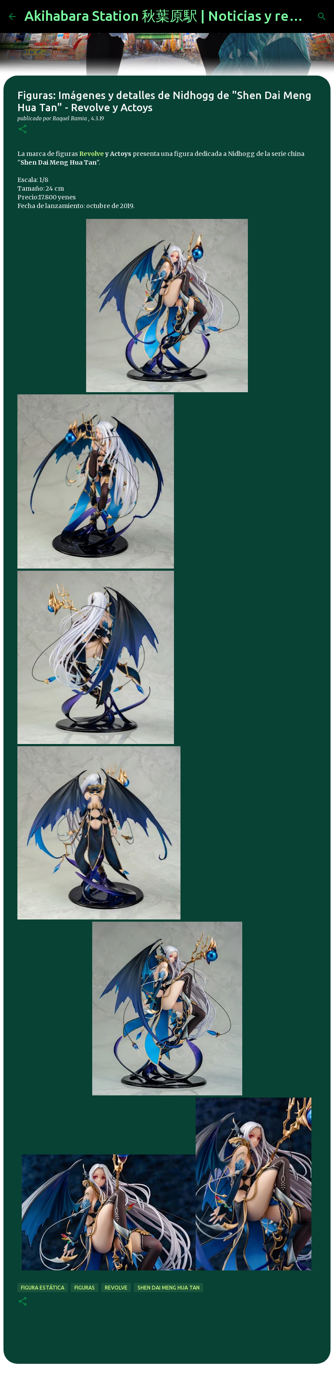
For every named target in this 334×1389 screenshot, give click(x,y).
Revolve (91, 154)
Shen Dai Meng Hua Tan (168, 1287)
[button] (22, 130)
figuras (84, 1287)
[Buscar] (322, 16)
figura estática (42, 1287)
